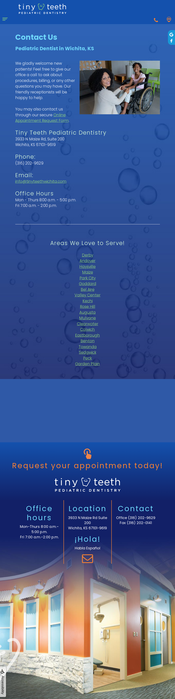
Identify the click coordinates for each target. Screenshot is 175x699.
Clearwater (87, 324)
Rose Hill (87, 306)
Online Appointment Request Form (42, 118)
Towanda (88, 347)
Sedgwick (87, 352)
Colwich (87, 329)
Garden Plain (87, 364)
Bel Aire (87, 289)
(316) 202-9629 (141, 517)
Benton (88, 341)
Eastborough (87, 335)
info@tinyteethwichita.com (41, 181)
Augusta (87, 312)
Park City (88, 278)
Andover (87, 261)
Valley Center (87, 295)
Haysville (87, 266)
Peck (87, 358)
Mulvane (87, 318)
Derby (87, 255)
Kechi (88, 301)
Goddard (87, 283)
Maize (87, 272)
